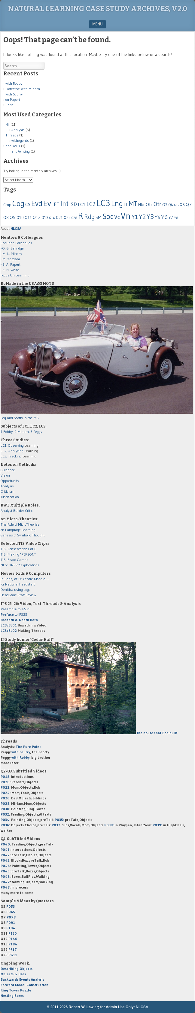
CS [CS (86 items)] (27, 204)
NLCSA (142, 1007)
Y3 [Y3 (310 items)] (150, 216)
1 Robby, (7, 431)
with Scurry (14, 94)
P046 (5, 876)
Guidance (8, 470)
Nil (7, 124)
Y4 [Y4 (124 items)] (157, 217)
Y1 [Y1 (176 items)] (135, 216)
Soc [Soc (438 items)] (107, 216)
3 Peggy (36, 431)
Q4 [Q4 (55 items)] (170, 205)
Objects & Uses (13, 974)
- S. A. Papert (10, 264)
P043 (5, 860)
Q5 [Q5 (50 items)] (176, 205)
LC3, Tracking (11, 456)
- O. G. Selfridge (12, 248)
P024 (5, 792)
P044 (5, 865)
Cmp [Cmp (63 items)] (7, 204)
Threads (11, 135)
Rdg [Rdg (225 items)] (89, 216)
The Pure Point (28, 746)
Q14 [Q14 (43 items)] (52, 218)
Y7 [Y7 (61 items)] (171, 217)
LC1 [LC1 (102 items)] (82, 204)
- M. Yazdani (10, 259)
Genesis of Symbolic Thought (23, 535)
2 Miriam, (22, 431)
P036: (5, 825)
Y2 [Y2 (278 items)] (142, 217)
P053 (10, 906)
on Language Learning (18, 529)
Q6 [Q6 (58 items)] (182, 204)
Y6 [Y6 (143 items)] (164, 217)
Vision (5, 475)
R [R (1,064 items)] (80, 215)
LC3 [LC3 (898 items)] (103, 203)
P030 (5, 809)
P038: (109, 825)
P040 (5, 844)
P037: (56, 825)
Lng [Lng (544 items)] (117, 203)
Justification (10, 497)
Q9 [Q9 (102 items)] (13, 217)
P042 (5, 855)
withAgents (20, 140)
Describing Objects (16, 968)
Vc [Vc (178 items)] (117, 216)
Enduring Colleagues (16, 243)
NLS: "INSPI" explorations (20, 565)
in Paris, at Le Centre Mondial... (25, 579)
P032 (5, 814)
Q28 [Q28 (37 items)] (74, 218)
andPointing (20, 151)
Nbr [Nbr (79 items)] (141, 204)
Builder (18, 510)
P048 (5, 887)
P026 (5, 798)
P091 (10, 922)
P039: (157, 825)
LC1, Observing (12, 445)
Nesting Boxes (12, 995)
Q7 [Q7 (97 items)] (189, 204)
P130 (12, 933)
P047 (5, 882)
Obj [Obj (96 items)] (149, 204)
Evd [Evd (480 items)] (36, 203)
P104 (10, 928)
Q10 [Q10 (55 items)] (20, 217)
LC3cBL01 (9, 625)
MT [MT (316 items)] (133, 204)
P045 (5, 871)
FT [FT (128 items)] (56, 204)
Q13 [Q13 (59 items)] (44, 217)
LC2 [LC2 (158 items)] (91, 204)
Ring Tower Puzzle (16, 990)
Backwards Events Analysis (22, 979)
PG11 (12, 955)
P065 (10, 911)
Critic (9, 105)
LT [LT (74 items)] (126, 204)
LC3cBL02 (9, 630)
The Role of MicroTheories (20, 524)
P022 (5, 787)
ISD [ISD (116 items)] (73, 204)
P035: (60, 819)
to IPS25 (15, 609)
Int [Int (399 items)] (64, 203)
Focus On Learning (15, 275)
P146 (12, 938)
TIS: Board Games (14, 559)
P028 (5, 803)
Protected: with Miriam (22, 88)
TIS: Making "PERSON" (18, 554)
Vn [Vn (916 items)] (126, 216)
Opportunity (10, 480)
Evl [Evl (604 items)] (48, 203)
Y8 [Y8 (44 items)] (176, 218)
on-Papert (12, 99)
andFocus (12, 146)
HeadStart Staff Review (18, 595)
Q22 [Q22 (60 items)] (67, 217)
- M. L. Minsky (11, 253)
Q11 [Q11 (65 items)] (28, 217)
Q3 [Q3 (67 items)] (164, 204)
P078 (11, 917)
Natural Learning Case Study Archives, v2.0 (97, 8)
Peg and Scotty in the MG (20, 418)
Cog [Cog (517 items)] (18, 203)
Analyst (6, 510)
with (20, 752)
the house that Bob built (157, 733)
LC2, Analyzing (12, 450)
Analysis (18, 129)
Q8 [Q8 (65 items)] (6, 217)
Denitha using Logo (15, 589)
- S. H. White (10, 269)
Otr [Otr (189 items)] (157, 204)
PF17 (12, 949)
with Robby (13, 83)
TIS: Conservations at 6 (19, 549)
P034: (5, 819)
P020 (5, 782)
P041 (5, 849)
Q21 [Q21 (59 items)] (59, 217)
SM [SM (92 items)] (99, 217)
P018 (5, 776)
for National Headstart (18, 584)
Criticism (7, 491)
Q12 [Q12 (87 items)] (37, 217)
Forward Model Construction (24, 984)
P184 (12, 944)
